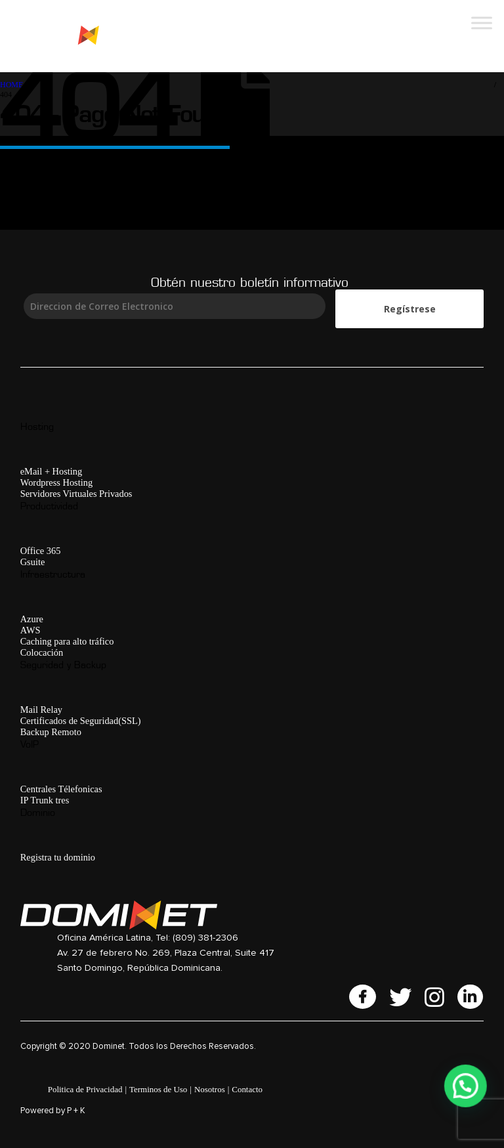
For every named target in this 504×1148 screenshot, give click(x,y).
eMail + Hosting (51, 471)
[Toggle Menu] (481, 22)
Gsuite (32, 562)
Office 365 (40, 550)
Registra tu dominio (57, 857)
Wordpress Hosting (56, 482)
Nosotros (209, 1089)
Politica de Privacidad (85, 1089)
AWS (30, 630)
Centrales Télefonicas (61, 789)
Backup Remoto (50, 732)
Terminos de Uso (158, 1089)
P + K (76, 1111)
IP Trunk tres (45, 800)
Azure (31, 619)
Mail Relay (41, 709)
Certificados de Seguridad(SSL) (80, 720)
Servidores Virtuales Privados (76, 493)
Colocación (42, 652)
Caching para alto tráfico (67, 641)
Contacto (247, 1089)
